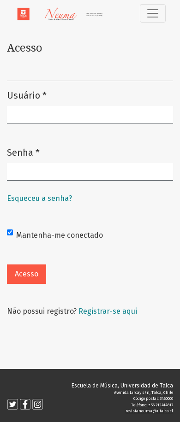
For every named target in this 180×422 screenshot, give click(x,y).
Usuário (27, 94)
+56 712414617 (160, 405)
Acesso (26, 274)
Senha (23, 152)
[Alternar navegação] (153, 13)
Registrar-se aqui (107, 311)
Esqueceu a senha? (39, 198)
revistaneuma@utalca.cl (149, 411)
